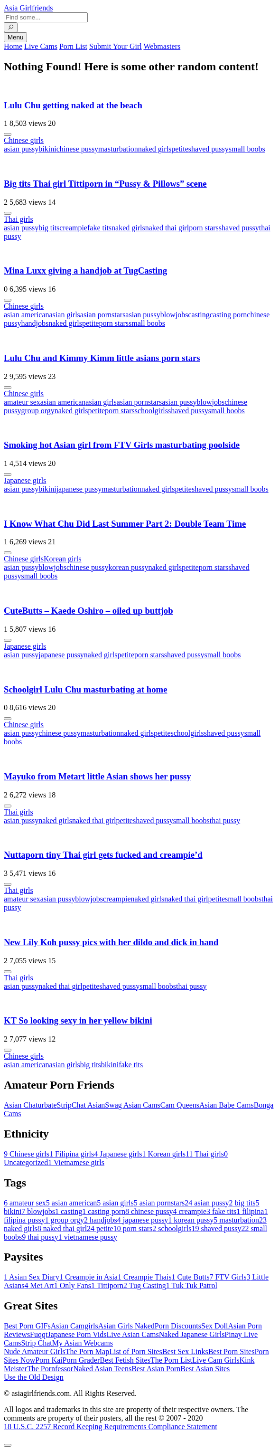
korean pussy (128, 567)
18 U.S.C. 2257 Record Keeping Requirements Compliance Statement (110, 1427)
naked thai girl (167, 228)
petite (179, 149)
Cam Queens (179, 1105)
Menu (15, 37)
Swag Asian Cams (132, 1105)
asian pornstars (103, 315)
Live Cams (40, 46)
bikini (47, 149)
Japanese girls (25, 480)
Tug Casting (144, 1285)
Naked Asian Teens (102, 1369)
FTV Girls (227, 1277)
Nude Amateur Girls (34, 1351)
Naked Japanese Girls (192, 1334)
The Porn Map (87, 1351)
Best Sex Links (185, 1351)
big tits (48, 228)
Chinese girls (24, 140)
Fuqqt (38, 1334)
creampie (73, 228)
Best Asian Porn (155, 1369)
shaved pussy (208, 149)
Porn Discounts (178, 1326)
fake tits (99, 228)
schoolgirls (151, 411)
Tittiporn (107, 1285)
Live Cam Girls (216, 1360)
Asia (28, 8)
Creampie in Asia (88, 1277)
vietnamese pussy (87, 1237)
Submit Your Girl (115, 46)
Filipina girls (71, 1154)
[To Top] (7, 1445)
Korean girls (63, 559)
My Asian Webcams (82, 1343)
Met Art (39, 1285)
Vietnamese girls (76, 1162)
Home (13, 46)
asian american (26, 315)
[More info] (7, 134)
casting (198, 315)
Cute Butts (190, 1277)
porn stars (204, 228)
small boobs (247, 149)
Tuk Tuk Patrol (191, 1285)
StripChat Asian (81, 1105)
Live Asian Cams (133, 1334)
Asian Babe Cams (226, 1105)
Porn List (73, 46)
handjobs (34, 323)
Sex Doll (214, 1326)
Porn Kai (48, 1360)
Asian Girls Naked (126, 1326)
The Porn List (171, 1360)
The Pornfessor (50, 1369)
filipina (250, 1211)
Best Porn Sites (231, 1351)
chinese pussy (77, 149)
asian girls (64, 315)
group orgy (37, 411)
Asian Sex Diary (31, 1277)
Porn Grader (81, 1360)
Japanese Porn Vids (76, 1334)
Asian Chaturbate (30, 1105)
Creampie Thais (144, 1277)
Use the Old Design (34, 1377)
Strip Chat (36, 1343)
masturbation (118, 149)
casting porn (228, 315)
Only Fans (72, 1285)
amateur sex (22, 402)
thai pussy (225, 820)
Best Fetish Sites (125, 1360)
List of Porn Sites (135, 1351)
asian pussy (21, 149)
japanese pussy (79, 489)
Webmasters (161, 46)
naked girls (155, 149)
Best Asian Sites (205, 1369)
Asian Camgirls (74, 1326)
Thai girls (18, 219)
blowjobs (174, 315)
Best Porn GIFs (27, 1326)
